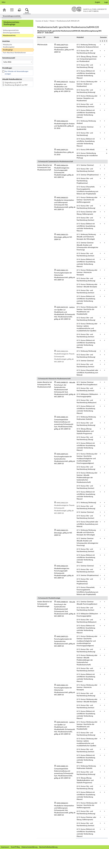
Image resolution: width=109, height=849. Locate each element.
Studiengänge (8, 50)
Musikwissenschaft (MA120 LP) (68, 21)
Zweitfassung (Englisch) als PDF (16, 85)
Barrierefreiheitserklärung (48, 847)
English (97, 2)
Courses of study (42, 21)
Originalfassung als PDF (13, 83)
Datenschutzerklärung (29, 847)
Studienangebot (8, 47)
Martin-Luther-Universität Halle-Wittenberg (89, 9)
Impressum (5, 847)
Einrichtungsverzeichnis (11, 33)
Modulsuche (7, 45)
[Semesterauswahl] (17, 62)
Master (52, 21)
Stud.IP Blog (15, 847)
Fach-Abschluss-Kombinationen (14, 53)
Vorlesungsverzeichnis (11, 30)
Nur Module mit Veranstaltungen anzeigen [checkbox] (16, 73)
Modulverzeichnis (9, 35)
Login (106, 2)
